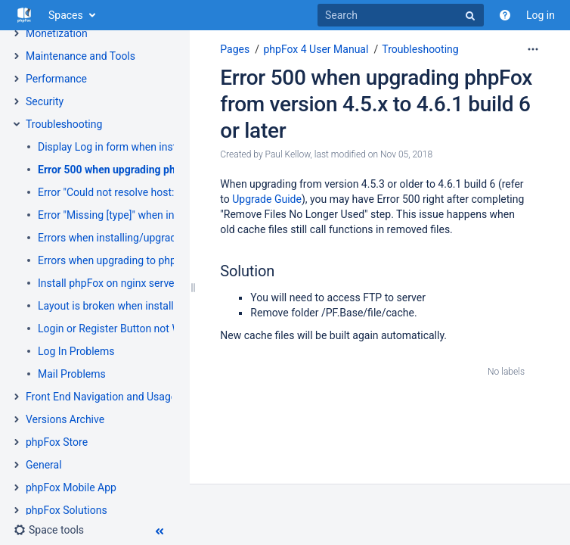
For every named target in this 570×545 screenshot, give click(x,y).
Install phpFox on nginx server (108, 283)
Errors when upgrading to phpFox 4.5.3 (128, 260)
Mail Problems (72, 374)
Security (45, 101)
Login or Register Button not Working (124, 328)
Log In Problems (76, 351)
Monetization (57, 33)
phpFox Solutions (66, 510)
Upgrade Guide (267, 199)
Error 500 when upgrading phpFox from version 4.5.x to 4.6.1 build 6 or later (376, 104)
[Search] (401, 15)
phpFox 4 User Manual (315, 49)
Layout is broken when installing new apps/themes (156, 306)
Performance (56, 79)
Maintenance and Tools (80, 56)
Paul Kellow (288, 154)
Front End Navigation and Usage (101, 397)
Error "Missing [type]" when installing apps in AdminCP (165, 215)
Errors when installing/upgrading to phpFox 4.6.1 (152, 238)
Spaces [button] (65, 15)
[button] (48, 530)
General (44, 465)
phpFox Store (57, 442)
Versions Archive (65, 419)
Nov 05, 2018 (406, 154)
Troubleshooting (64, 124)
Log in (540, 15)
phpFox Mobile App (71, 487)
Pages (234, 49)
